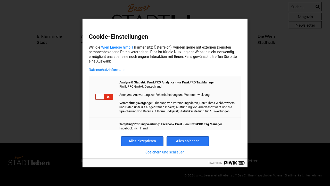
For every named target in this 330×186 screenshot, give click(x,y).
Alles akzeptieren (142, 141)
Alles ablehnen (188, 141)
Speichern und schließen (165, 152)
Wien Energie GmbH (117, 47)
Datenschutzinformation (108, 70)
